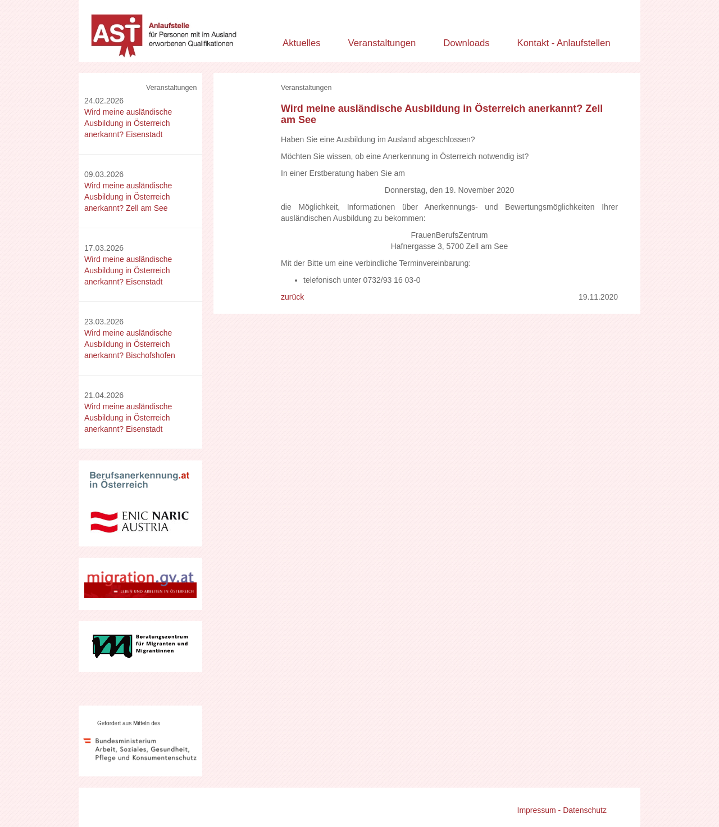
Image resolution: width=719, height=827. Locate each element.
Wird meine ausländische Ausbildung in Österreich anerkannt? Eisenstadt (128, 123)
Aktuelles (302, 43)
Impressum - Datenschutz (562, 810)
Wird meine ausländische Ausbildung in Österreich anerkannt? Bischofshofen (129, 344)
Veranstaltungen (382, 43)
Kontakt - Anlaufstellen (564, 43)
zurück (292, 296)
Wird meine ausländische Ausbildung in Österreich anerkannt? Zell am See (128, 197)
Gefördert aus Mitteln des (128, 723)
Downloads (466, 43)
